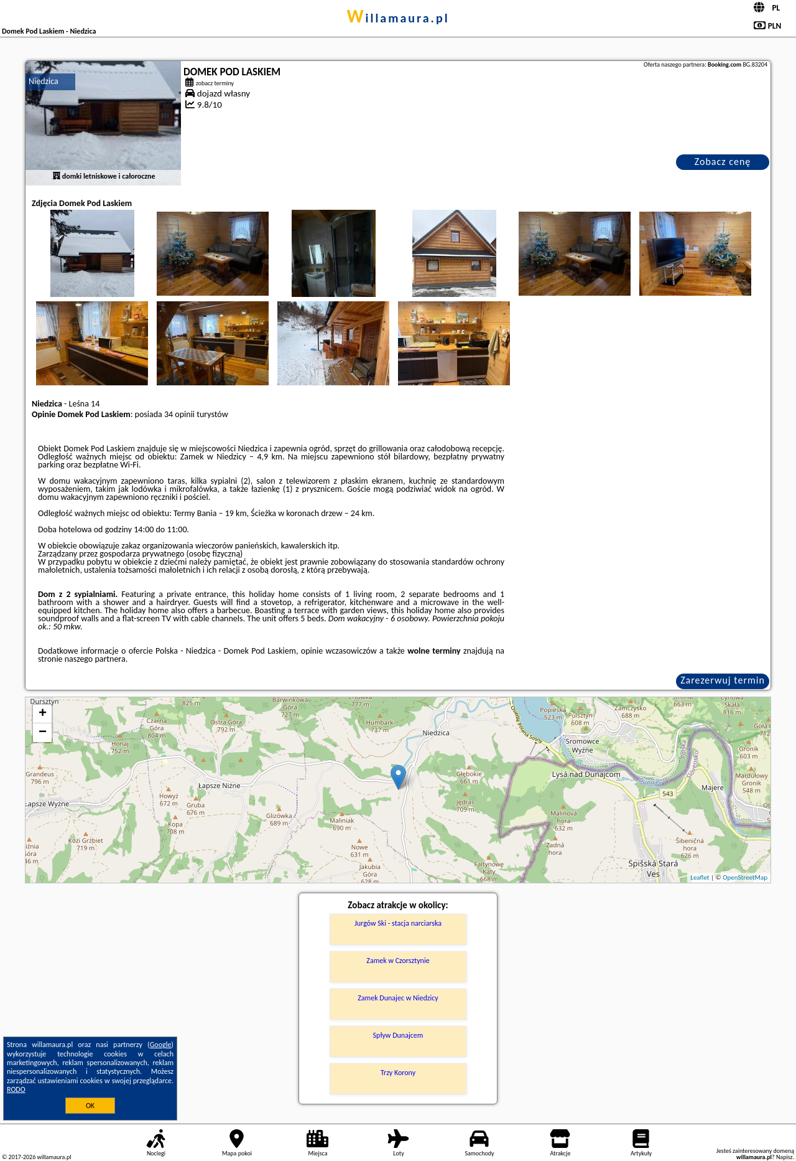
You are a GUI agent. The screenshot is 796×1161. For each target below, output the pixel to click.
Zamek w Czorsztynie (397, 960)
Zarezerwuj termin (722, 680)
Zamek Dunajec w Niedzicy (398, 998)
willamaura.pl (397, 18)
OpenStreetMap (745, 877)
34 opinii (179, 414)
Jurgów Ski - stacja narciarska (398, 923)
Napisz (784, 1157)
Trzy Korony (398, 1072)
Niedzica (43, 81)
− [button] (43, 732)
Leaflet (699, 877)
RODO (16, 1089)
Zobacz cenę (723, 161)
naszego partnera (95, 659)
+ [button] (43, 714)
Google (161, 1044)
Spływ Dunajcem (398, 1035)
